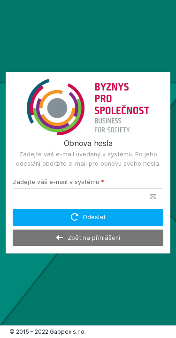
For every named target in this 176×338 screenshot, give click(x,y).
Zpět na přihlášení (88, 237)
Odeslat (88, 217)
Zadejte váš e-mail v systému (58, 181)
